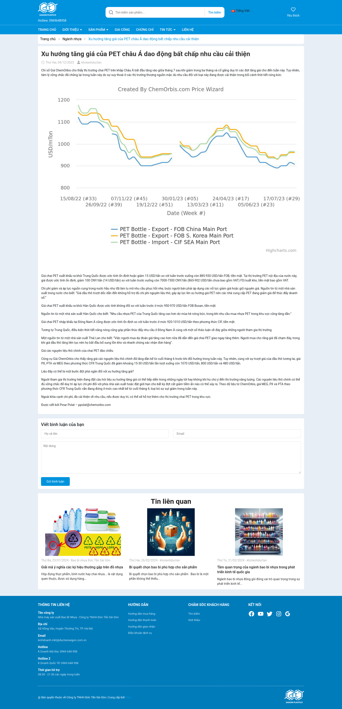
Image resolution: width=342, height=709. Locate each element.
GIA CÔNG (122, 30)
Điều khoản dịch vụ (140, 633)
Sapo (128, 697)
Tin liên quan (171, 501)
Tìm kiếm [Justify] (214, 12)
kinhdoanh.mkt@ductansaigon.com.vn (62, 640)
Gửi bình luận (55, 481)
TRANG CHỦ (47, 30)
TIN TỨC (166, 30)
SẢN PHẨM (97, 30)
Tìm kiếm (194, 613)
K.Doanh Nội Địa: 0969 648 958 (57, 651)
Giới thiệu (194, 620)
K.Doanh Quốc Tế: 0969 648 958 (58, 663)
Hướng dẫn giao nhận (141, 626)
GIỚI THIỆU (71, 30)
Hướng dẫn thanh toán (142, 620)
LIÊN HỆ (188, 30)
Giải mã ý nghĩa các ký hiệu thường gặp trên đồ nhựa (82, 567)
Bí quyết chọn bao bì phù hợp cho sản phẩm (163, 567)
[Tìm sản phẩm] (165, 12)
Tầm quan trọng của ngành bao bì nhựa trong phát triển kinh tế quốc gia (256, 569)
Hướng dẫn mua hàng (141, 613)
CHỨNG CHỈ (145, 30)
